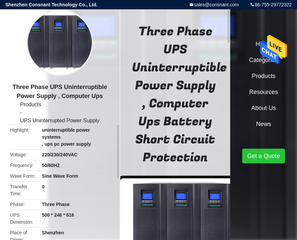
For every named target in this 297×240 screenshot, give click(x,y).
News (263, 124)
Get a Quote (263, 156)
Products (30, 104)
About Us (263, 108)
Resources (263, 92)
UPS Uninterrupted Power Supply (59, 120)
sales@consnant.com (216, 4)
